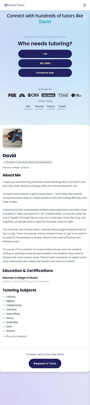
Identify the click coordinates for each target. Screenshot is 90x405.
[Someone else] (45, 73)
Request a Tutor (45, 363)
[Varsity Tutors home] (14, 5)
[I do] (45, 54)
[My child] (45, 63)
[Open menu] (84, 5)
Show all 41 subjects (15, 336)
